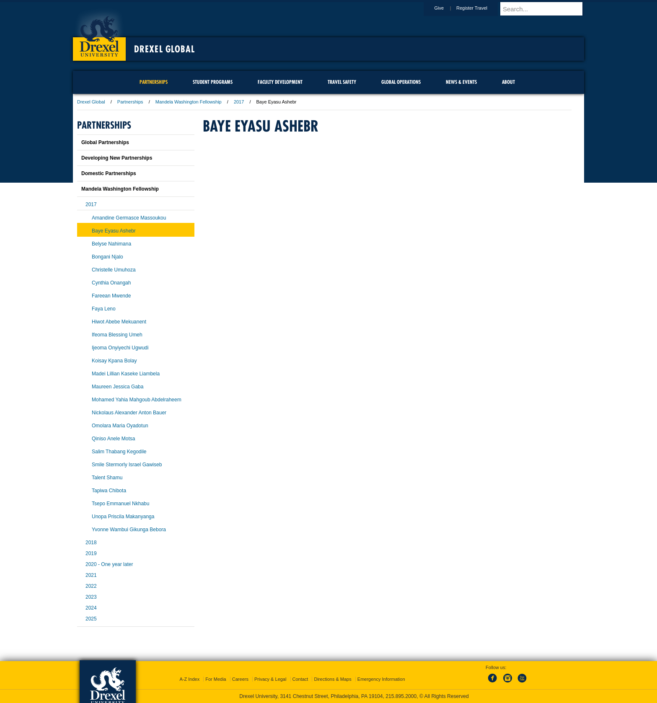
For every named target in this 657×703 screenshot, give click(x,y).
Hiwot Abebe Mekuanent (119, 322)
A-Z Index (189, 679)
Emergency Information (381, 679)
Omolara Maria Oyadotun (120, 426)
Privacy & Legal (270, 679)
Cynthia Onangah (111, 283)
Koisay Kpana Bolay (114, 361)
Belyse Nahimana (111, 244)
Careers (240, 679)
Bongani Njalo (107, 257)
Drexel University (99, 33)
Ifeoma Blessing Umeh (117, 335)
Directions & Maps (332, 679)
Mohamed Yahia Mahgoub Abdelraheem (136, 400)
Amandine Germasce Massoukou (129, 218)
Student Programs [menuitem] (213, 82)
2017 (239, 101)
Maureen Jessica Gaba (117, 387)
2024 (91, 608)
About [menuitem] (508, 82)
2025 (91, 619)
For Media (215, 679)
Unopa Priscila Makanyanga (123, 516)
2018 (91, 542)
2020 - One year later (109, 564)
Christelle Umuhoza (114, 270)
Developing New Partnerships (116, 158)
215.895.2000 (400, 696)
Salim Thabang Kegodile (119, 452)
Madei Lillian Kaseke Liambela (126, 374)
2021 (91, 575)
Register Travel (479, 7)
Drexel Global (164, 49)
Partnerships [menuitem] (154, 82)
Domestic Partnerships (108, 173)
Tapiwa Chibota (109, 491)
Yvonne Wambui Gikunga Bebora (129, 529)
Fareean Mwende (111, 296)
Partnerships (130, 101)
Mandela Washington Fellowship (188, 101)
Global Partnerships (105, 142)
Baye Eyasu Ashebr (114, 231)
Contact (300, 679)
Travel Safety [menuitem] (342, 82)
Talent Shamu (107, 478)
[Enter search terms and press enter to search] (546, 9)
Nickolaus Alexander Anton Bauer (129, 413)
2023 (91, 597)
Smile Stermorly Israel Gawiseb (127, 465)
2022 (91, 586)
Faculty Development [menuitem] (280, 82)
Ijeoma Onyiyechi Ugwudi (120, 348)
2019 (91, 553)
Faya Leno (104, 309)
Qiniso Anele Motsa (113, 439)
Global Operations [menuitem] (401, 82)
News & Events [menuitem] (461, 82)
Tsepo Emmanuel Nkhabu (120, 504)
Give (447, 7)
